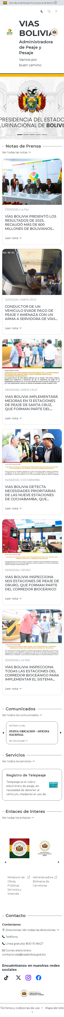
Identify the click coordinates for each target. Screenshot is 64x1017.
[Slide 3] (32, 135)
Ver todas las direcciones (40, 930)
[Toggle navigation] (56, 11)
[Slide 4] (38, 135)
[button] (60, 733)
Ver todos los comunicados (22, 715)
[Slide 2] (26, 135)
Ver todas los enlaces (18, 817)
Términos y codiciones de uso (22, 1008)
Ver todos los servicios (18, 761)
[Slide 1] (19, 135)
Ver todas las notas (16, 152)
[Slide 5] (44, 135)
